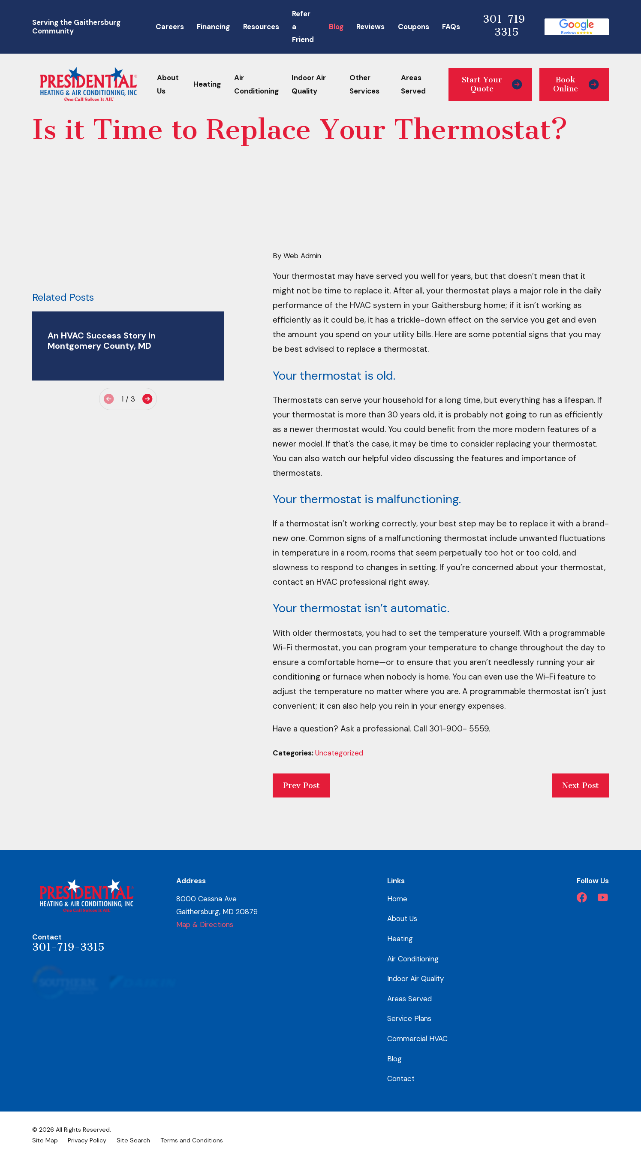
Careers (170, 26)
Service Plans (409, 1018)
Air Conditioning (413, 959)
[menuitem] (45, 1140)
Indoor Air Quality (415, 978)
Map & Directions (204, 924)
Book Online (576, 84)
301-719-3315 (507, 25)
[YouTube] (603, 897)
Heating (400, 938)
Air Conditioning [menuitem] (256, 84)
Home (397, 898)
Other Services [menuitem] (364, 84)
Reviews (370, 26)
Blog (336, 26)
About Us (402, 918)
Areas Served (409, 998)
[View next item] (147, 399)
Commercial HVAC (417, 1038)
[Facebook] (582, 897)
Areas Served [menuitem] (413, 84)
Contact (401, 1078)
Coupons (413, 26)
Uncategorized (339, 753)
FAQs (451, 26)
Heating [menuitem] (207, 84)
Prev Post (301, 785)
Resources (261, 26)
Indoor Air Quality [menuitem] (309, 84)
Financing (213, 26)
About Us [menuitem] (168, 84)
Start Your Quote (492, 84)
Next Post (580, 785)
